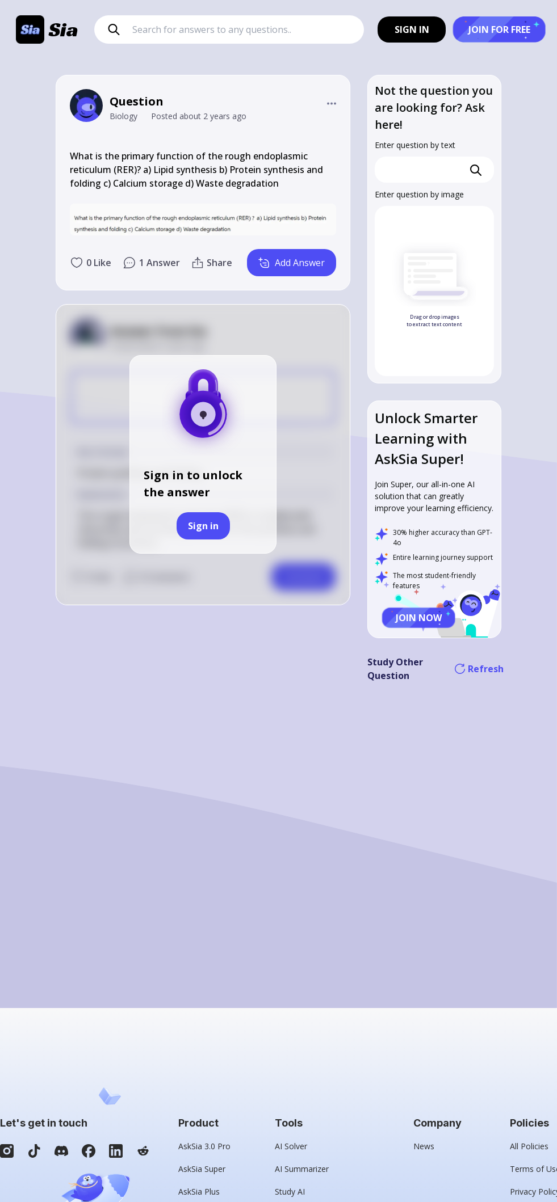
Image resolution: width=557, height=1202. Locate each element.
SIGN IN (412, 29)
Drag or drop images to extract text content (434, 320)
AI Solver (291, 1146)
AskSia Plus (199, 1191)
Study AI (290, 1191)
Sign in (203, 526)
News (423, 1146)
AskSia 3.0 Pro (204, 1146)
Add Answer (291, 262)
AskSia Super (201, 1168)
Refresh (479, 669)
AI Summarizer (302, 1168)
